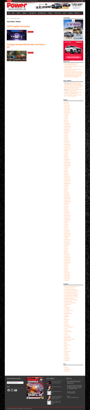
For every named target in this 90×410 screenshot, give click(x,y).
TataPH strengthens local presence (18, 26)
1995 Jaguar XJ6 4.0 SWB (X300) (70, 299)
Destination (66, 314)
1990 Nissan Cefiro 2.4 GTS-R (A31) (71, 296)
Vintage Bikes (66, 360)
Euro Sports (66, 321)
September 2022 (67, 165)
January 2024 (66, 142)
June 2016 (66, 266)
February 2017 (67, 254)
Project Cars (58, 13)
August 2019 (66, 221)
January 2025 (66, 124)
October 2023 (66, 147)
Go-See (65, 328)
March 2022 (66, 174)
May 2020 (66, 207)
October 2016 (66, 260)
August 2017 (66, 245)
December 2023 (67, 144)
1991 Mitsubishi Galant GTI (69, 298)
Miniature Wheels (67, 337)
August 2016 (66, 263)
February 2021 (67, 194)
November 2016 (67, 259)
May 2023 (66, 154)
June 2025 (66, 117)
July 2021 (66, 186)
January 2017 (66, 256)
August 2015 (66, 280)
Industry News (67, 330)
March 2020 (66, 210)
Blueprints (66, 305)
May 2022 (66, 171)
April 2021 (66, 191)
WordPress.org (67, 370)
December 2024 (67, 126)
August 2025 (66, 114)
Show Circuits (66, 354)
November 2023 (67, 145)
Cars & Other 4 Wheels (68, 310)
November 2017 (67, 240)
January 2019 (66, 231)
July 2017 (66, 247)
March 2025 (66, 121)
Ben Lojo (66, 94)
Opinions (50, 13)
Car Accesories (67, 307)
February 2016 (67, 272)
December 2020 (67, 197)
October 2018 (66, 236)
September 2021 (67, 183)
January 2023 (66, 161)
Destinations (66, 316)
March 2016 (66, 271)
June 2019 (66, 224)
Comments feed (67, 369)
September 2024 (67, 130)
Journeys (24, 13)
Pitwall (65, 346)
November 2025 (67, 109)
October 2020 (66, 200)
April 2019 (66, 227)
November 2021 (67, 180)
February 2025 (67, 123)
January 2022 (66, 177)
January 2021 (66, 195)
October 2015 (66, 278)
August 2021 (66, 185)
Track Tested (66, 357)
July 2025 (66, 115)
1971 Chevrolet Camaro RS (69, 287)
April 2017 (66, 251)
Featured (66, 322)
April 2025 (66, 120)
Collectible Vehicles (68, 313)
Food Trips (66, 324)
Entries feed (66, 367)
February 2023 (67, 159)
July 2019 (66, 222)
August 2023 (66, 150)
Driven (19, 13)
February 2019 (67, 230)
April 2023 (66, 156)
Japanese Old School (68, 331)
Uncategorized (67, 358)
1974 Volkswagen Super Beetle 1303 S (71, 290)
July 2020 (66, 204)
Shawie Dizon (67, 86)
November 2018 (67, 234)
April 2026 (66, 102)
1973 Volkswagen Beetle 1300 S (70, 289)
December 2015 (67, 275)
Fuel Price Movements (68, 327)
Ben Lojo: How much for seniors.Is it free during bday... (56, 402)
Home (9, 13)
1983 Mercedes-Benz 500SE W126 (71, 295)
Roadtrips (66, 352)
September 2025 (67, 112)
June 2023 (66, 153)
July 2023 (66, 151)
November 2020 (67, 198)
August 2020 (66, 203)
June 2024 (66, 135)
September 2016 (67, 262)
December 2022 (67, 162)
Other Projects (67, 345)
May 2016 (66, 268)
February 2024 (67, 141)
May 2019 (66, 225)
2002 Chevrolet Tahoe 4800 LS (70, 302)
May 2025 (66, 118)
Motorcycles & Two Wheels (69, 339)
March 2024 (66, 139)
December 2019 (67, 215)
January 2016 (66, 274)
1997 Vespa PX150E (68, 301)
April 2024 (66, 138)
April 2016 (66, 269)
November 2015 (67, 277)
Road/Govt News (67, 351)
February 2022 (67, 176)
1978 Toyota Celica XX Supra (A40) (71, 293)
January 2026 (66, 106)
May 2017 (66, 250)
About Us (77, 13)
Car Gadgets (66, 308)
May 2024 (66, 136)
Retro (65, 13)
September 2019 (67, 219)
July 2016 (66, 265)
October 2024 (66, 129)
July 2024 (66, 133)
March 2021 (66, 192)
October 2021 (66, 182)
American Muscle (67, 304)
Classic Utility (66, 311)
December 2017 (67, 239)
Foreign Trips (66, 325)
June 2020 (66, 206)
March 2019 (66, 228)
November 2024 (67, 127)
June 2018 (66, 237)
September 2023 (67, 148)
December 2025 (67, 108)
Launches (66, 334)
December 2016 (67, 257)
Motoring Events (42, 13)
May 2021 (66, 189)
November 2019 (67, 216)
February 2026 (67, 105)
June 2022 (66, 170)
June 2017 (66, 248)
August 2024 (66, 132)
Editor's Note (66, 319)
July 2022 (66, 168)
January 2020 (66, 213)
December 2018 (67, 233)
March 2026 (66, 103)
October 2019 (66, 218)
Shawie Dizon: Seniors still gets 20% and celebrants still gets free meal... (57, 397)
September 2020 (67, 201)
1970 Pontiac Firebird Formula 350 (70, 286)
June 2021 (66, 188)
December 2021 (67, 179)
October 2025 (66, 111)
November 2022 (67, 164)
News (13, 13)
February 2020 (67, 212)
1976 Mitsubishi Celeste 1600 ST (70, 292)
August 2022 (66, 167)
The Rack (70, 13)
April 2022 (66, 173)
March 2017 (66, 253)
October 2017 (66, 242)
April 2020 (66, 209)
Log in (65, 366)
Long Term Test (32, 13)
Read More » (30, 31)
